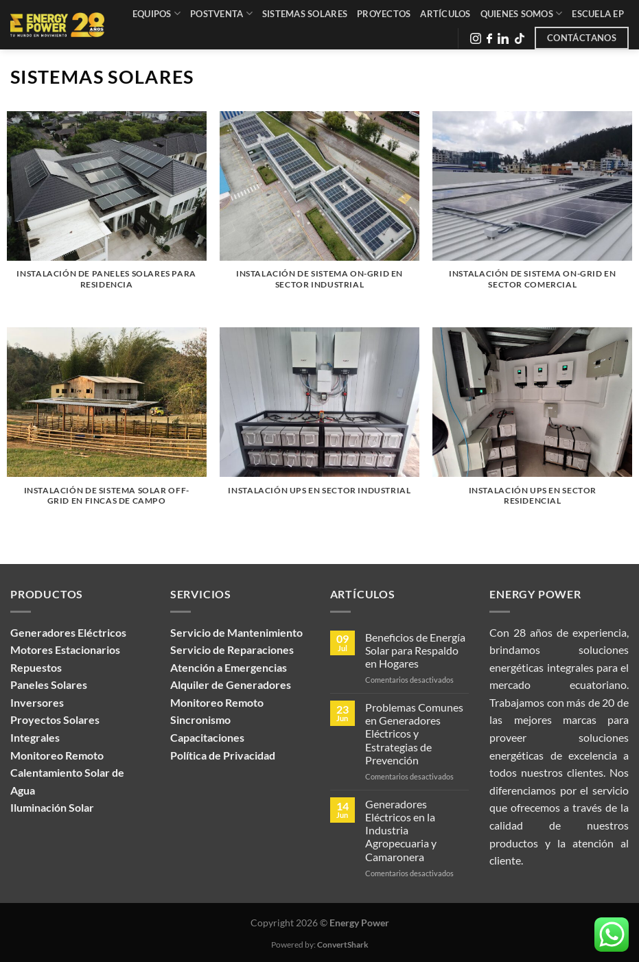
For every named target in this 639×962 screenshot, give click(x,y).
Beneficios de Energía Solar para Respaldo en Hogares (415, 650)
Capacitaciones (207, 737)
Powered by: (320, 944)
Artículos (445, 13)
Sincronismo (200, 719)
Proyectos (383, 13)
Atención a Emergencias (228, 667)
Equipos (156, 13)
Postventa (221, 13)
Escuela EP (598, 13)
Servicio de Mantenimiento (236, 632)
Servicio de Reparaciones (232, 649)
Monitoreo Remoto (217, 702)
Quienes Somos (521, 13)
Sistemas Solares (304, 13)
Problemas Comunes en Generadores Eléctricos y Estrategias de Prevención (414, 733)
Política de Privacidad (222, 755)
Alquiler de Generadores (230, 684)
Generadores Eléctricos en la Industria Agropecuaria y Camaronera (401, 830)
